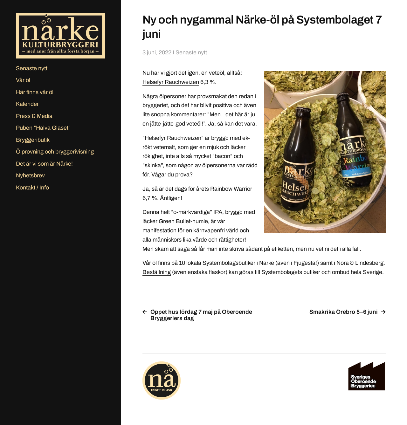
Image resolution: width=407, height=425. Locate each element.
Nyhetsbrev (30, 175)
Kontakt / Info (32, 187)
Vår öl (23, 80)
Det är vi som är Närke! (44, 164)
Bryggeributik (33, 140)
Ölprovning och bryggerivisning (55, 151)
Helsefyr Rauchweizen (170, 82)
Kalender (27, 104)
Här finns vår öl (34, 92)
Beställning (156, 272)
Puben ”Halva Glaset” (43, 128)
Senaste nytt (31, 68)
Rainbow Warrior (231, 189)
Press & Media (34, 116)
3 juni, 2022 (156, 52)
